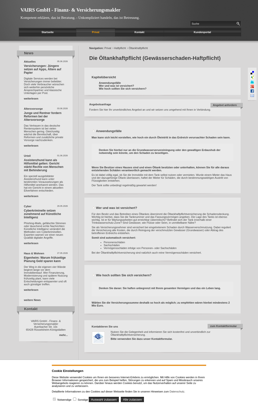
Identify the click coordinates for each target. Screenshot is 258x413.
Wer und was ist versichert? (116, 85)
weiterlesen (31, 98)
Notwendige (64, 399)
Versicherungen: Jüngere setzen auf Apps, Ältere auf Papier (42, 69)
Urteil (27, 155)
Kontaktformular (161, 338)
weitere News (32, 300)
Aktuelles (30, 61)
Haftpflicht (120, 48)
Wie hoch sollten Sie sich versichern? (122, 88)
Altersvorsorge (33, 108)
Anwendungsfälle (110, 82)
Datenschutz (177, 391)
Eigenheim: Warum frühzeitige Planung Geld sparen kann (45, 259)
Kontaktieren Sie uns (105, 326)
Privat (95, 32)
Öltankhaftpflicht (138, 48)
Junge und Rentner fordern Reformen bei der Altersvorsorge (42, 116)
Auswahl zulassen (104, 399)
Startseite (47, 32)
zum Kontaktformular (223, 326)
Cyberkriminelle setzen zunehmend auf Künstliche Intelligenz (42, 214)
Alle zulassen (132, 399)
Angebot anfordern (225, 105)
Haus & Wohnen (34, 253)
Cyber (27, 206)
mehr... (63, 335)
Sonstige (83, 399)
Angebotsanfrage (100, 104)
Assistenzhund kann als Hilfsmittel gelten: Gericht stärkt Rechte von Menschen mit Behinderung (43, 165)
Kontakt (139, 32)
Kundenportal (202, 32)
